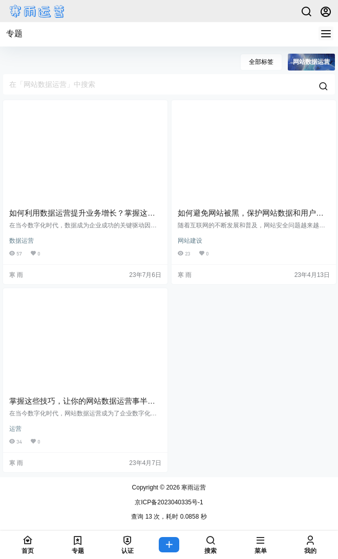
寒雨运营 (193, 487)
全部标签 (261, 61)
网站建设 (190, 240)
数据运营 (21, 240)
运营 (15, 428)
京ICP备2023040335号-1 (169, 502)
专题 (14, 33)
